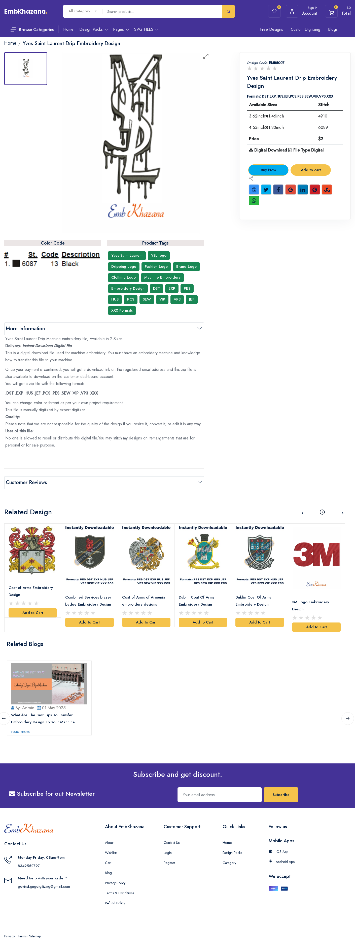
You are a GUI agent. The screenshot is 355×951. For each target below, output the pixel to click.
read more (20, 731)
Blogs (333, 29)
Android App (282, 861)
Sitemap (35, 935)
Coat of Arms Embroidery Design (31, 591)
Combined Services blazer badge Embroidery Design (88, 601)
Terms (22, 935)
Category (229, 862)
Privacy (9, 935)
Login (168, 852)
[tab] (25, 68)
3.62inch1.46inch (266, 116)
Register (169, 862)
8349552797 (29, 865)
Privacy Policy (115, 882)
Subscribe (281, 794)
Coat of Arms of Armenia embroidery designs (143, 601)
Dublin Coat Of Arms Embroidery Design (196, 601)
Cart (108, 862)
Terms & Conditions (119, 892)
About (109, 842)
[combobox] (82, 11)
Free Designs (271, 29)
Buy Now (268, 170)
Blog (108, 872)
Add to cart (311, 170)
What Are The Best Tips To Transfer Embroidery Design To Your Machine (43, 718)
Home (227, 842)
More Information (25, 328)
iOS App (278, 851)
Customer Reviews (26, 482)
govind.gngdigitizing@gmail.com (44, 886)
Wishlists (111, 852)
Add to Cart (32, 612)
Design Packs (232, 852)
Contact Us (172, 842)
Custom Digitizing (305, 29)
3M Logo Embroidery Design (310, 605)
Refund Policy (115, 902)
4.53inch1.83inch (266, 127)
